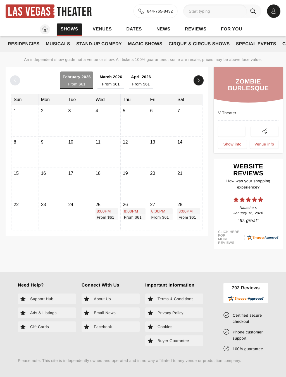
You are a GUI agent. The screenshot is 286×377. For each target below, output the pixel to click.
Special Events (256, 44)
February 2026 (76, 81)
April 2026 (141, 81)
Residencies (24, 44)
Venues (102, 29)
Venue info (264, 144)
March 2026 (111, 81)
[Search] (254, 11)
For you (231, 29)
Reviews (195, 29)
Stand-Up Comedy (99, 44)
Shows (69, 29)
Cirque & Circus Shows (199, 44)
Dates (134, 29)
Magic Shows (145, 44)
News (163, 29)
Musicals (58, 44)
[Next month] (199, 80)
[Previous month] (15, 80)
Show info (232, 144)
